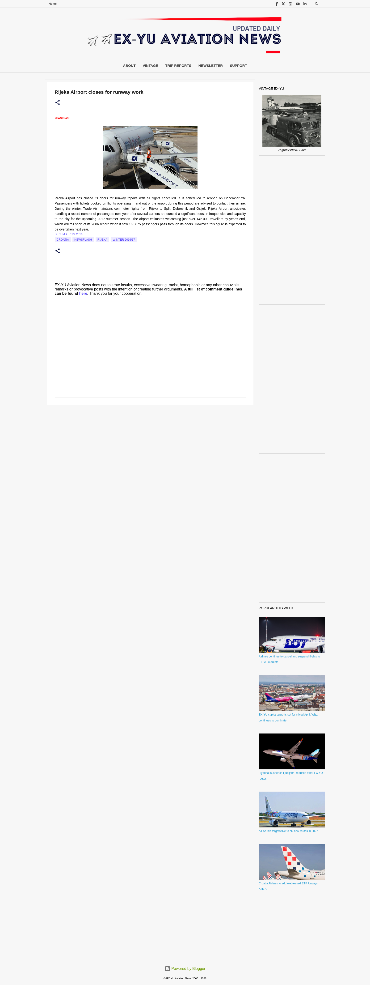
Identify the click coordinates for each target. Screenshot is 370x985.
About (129, 66)
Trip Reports (178, 66)
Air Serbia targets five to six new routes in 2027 (288, 831)
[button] (57, 103)
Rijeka (102, 239)
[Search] (316, 4)
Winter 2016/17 (124, 239)
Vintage (150, 66)
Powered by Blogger (185, 969)
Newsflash (83, 239)
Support (238, 66)
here (83, 293)
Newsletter (210, 66)
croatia (63, 239)
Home (53, 3)
